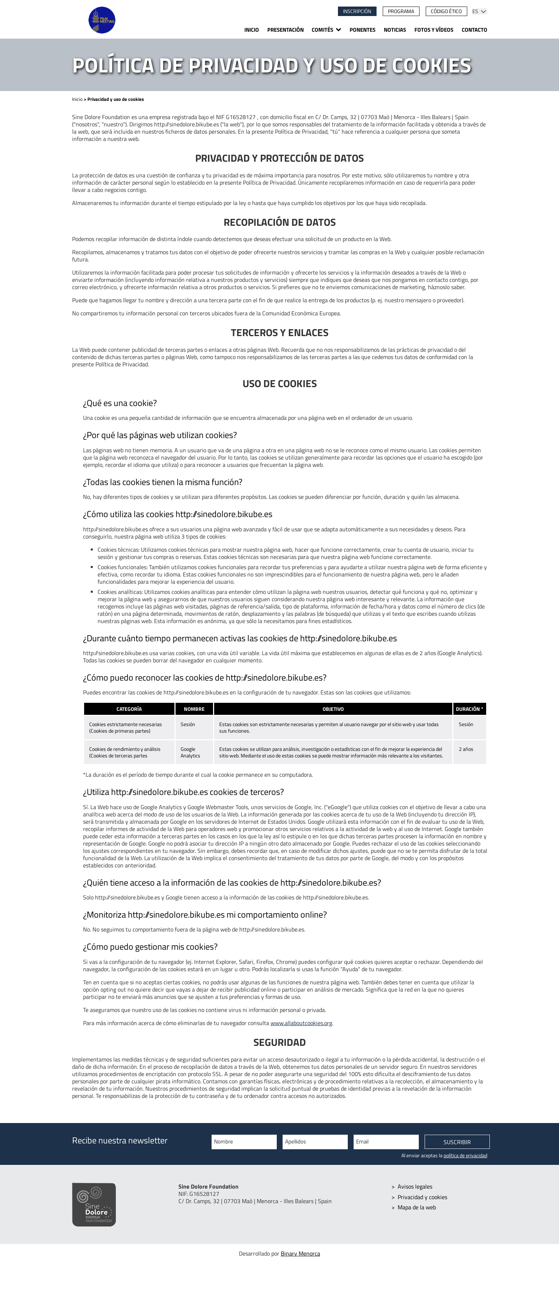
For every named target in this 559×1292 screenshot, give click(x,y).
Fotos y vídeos (433, 29)
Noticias (395, 29)
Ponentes (362, 29)
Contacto (474, 29)
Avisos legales (415, 1186)
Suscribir (457, 1142)
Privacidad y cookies (422, 1196)
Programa (401, 11)
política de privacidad (465, 1155)
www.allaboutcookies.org (301, 1023)
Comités (322, 29)
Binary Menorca (300, 1253)
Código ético (446, 11)
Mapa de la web (417, 1206)
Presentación (285, 29)
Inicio (251, 29)
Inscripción (357, 11)
